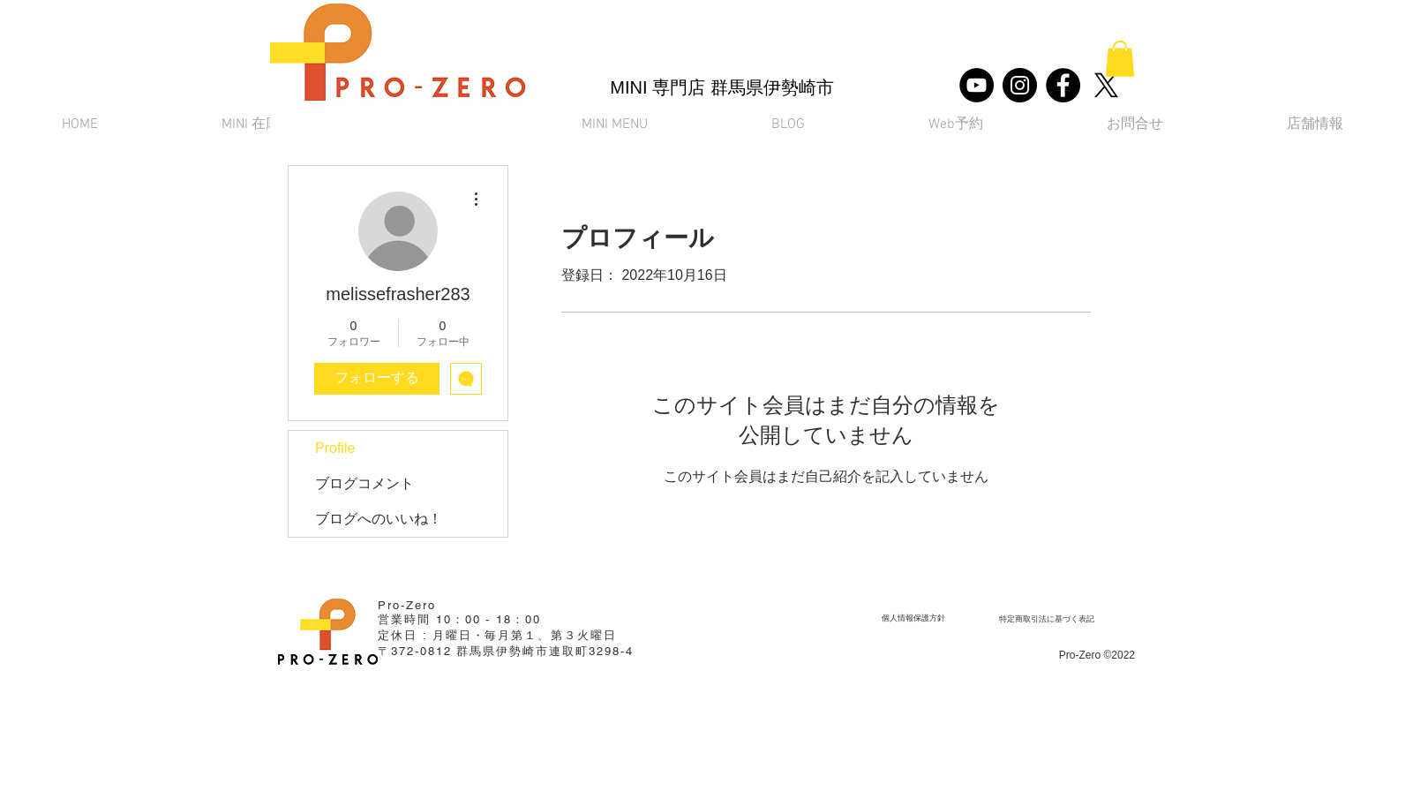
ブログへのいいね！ (378, 518)
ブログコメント (364, 483)
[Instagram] (1020, 85)
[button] (1120, 59)
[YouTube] (976, 85)
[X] (1106, 85)
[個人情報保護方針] (913, 618)
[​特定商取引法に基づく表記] (1046, 619)
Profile (335, 448)
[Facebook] (1063, 85)
